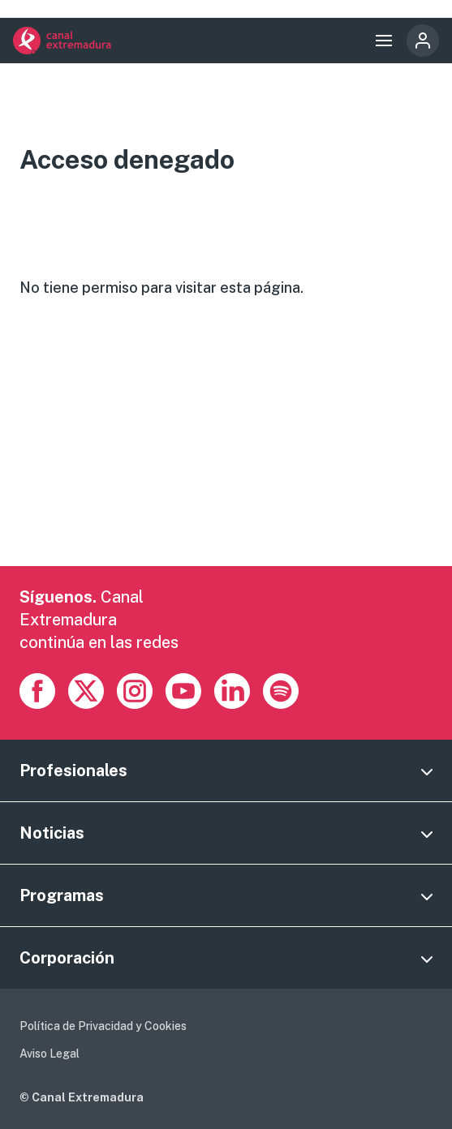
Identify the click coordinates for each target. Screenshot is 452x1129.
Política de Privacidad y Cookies (103, 1026)
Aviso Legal (49, 1053)
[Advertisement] (226, 452)
